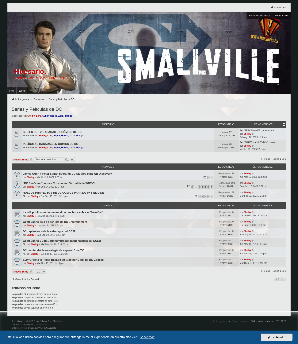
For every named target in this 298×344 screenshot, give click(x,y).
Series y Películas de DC (37, 109)
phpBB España (40, 325)
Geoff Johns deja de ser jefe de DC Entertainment (55, 221)
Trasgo (68, 116)
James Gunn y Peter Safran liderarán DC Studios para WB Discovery (67, 173)
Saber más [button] (147, 337)
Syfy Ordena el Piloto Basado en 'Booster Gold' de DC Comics (63, 259)
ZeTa (60, 116)
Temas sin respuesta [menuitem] (259, 15)
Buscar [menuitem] (21, 91)
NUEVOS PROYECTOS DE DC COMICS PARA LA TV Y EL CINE (63, 192)
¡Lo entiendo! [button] (276, 337)
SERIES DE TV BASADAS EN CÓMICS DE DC (52, 132)
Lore (38, 116)
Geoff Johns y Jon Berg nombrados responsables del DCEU (62, 240)
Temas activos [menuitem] (281, 15)
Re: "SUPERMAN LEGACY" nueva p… (259, 142)
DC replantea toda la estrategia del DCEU (49, 231)
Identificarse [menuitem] (278, 7)
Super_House (49, 116)
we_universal (21, 328)
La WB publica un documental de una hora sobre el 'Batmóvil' (63, 212)
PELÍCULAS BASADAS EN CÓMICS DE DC (50, 143)
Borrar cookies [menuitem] (239, 321)
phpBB (29, 321)
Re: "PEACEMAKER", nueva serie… (258, 130)
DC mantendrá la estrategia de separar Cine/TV (53, 250)
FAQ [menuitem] (11, 91)
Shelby (31, 116)
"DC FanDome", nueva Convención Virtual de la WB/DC (59, 183)
